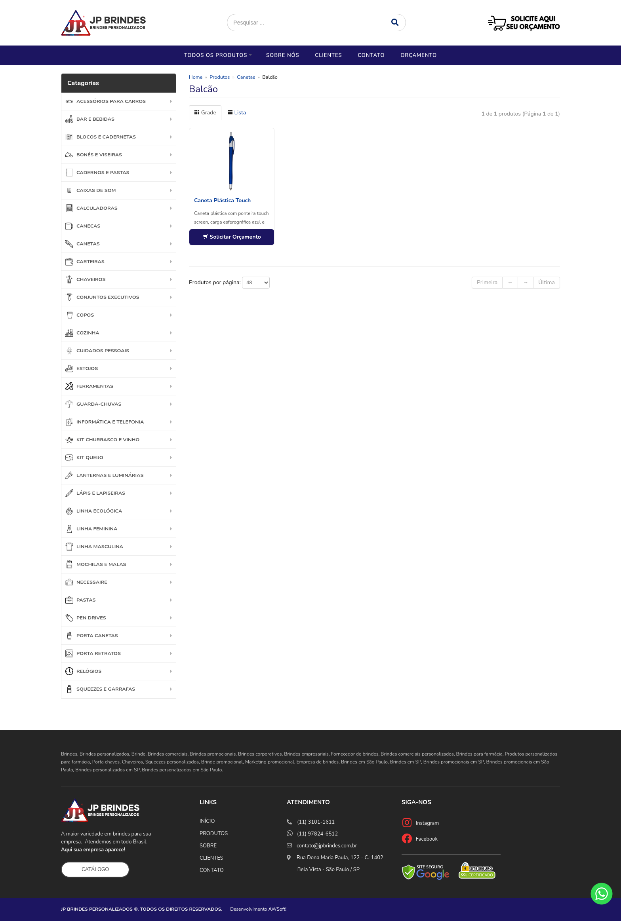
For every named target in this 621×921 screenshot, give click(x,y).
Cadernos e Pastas (97, 173)
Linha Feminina (91, 529)
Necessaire (86, 582)
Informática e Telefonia (104, 422)
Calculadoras (91, 208)
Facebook (427, 839)
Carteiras (85, 262)
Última (546, 282)
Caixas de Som (90, 190)
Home (195, 77)
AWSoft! (278, 909)
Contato (371, 55)
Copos (79, 315)
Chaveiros (85, 279)
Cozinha (82, 333)
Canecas (82, 226)
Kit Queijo (84, 457)
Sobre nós (282, 55)
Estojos (81, 368)
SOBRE (208, 845)
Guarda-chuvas (93, 404)
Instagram (427, 823)
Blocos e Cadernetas (100, 137)
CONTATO (212, 870)
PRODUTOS (214, 833)
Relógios (83, 671)
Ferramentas (89, 386)
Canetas (82, 244)
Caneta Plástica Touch (222, 200)
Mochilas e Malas (95, 564)
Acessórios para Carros (105, 101)
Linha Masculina (94, 547)
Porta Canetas (91, 636)
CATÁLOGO (95, 869)
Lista (236, 112)
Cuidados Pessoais (97, 351)
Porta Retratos (93, 653)
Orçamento (418, 55)
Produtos (220, 77)
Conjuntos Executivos (102, 297)
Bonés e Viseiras (93, 155)
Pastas (80, 600)
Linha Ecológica (93, 511)
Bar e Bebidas (89, 119)
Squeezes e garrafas (100, 689)
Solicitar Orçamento (232, 237)
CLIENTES (211, 858)
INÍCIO (207, 821)
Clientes (328, 55)
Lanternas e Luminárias (104, 475)
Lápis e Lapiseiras (95, 493)
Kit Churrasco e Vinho (102, 440)
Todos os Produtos (215, 55)
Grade (205, 112)
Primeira (487, 282)
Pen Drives (85, 618)
